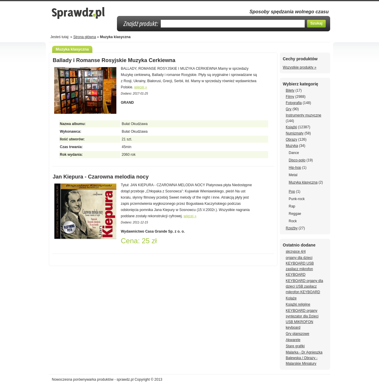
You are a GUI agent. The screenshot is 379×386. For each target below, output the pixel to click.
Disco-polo (297, 160)
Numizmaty (294, 133)
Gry (288, 109)
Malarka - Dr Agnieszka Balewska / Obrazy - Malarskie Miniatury (304, 358)
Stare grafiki (295, 346)
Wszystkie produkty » (299, 67)
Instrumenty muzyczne (303, 115)
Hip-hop (295, 168)
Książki (291, 127)
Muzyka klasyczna (303, 182)
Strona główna (84, 37)
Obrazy (291, 139)
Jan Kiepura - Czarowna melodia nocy (101, 177)
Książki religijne (298, 304)
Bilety (290, 90)
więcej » (140, 87)
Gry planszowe (297, 334)
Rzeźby (292, 228)
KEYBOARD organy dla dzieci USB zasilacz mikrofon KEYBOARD (304, 286)
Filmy (290, 97)
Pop (292, 191)
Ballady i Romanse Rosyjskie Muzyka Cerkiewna (114, 60)
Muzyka (292, 146)
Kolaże (291, 298)
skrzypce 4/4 (296, 251)
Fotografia (294, 103)
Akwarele (293, 340)
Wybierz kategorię (300, 84)
